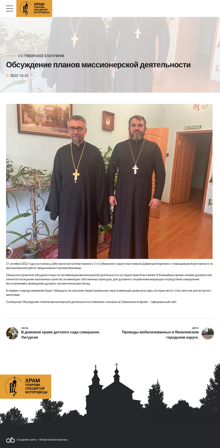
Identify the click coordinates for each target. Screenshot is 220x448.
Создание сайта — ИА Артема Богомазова (36, 440)
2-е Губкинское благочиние (41, 56)
